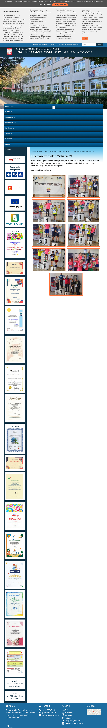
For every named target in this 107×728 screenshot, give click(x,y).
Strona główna (37, 44)
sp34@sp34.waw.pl (47, 713)
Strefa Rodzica (10, 123)
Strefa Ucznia (10, 117)
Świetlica (8, 133)
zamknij (85, 38)
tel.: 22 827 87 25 (47, 710)
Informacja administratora (71, 44)
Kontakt (8, 144)
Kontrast (61, 44)
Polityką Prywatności (51, 1)
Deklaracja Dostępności (72, 723)
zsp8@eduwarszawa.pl (49, 715)
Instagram (67, 718)
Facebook (67, 715)
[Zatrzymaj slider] (53, 107)
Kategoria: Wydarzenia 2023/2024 (56, 151)
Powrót (8, 149)
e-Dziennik (67, 713)
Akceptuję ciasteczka (60, 5)
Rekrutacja (9, 139)
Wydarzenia (9, 128)
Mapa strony (45, 44)
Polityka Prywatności (71, 721)
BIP (65, 710)
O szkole (8, 112)
